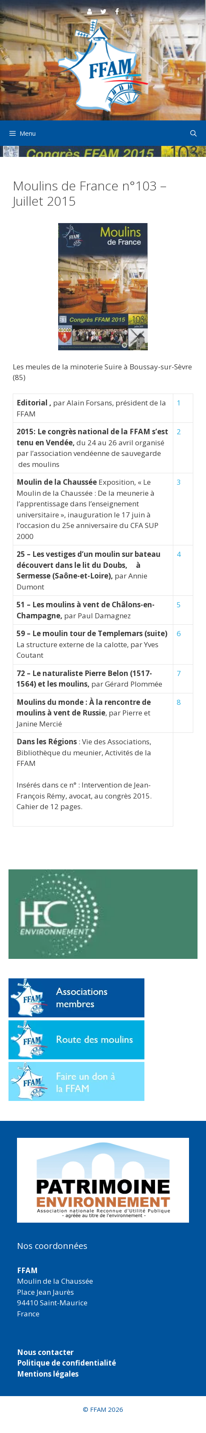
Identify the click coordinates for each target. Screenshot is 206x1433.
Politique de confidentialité (66, 1363)
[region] (103, 1180)
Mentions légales (48, 1374)
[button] (103, 1180)
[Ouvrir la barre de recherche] (193, 133)
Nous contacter (45, 1352)
